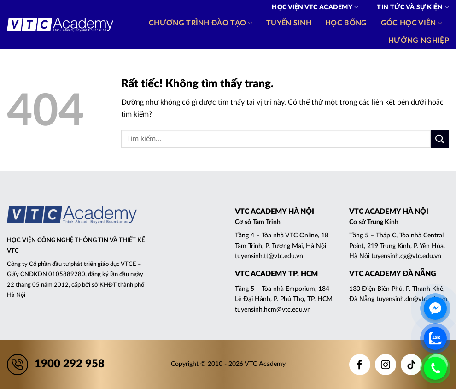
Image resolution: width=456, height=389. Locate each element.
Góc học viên (411, 23)
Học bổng (346, 23)
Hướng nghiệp (418, 40)
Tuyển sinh (288, 23)
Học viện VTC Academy (315, 7)
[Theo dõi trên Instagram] (385, 364)
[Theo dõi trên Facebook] (359, 364)
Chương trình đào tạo (200, 23)
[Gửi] (440, 139)
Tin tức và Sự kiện (413, 7)
